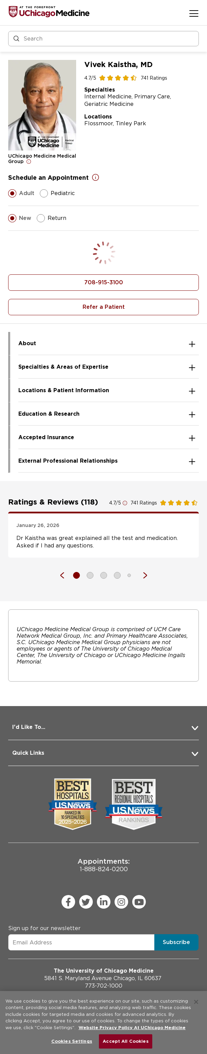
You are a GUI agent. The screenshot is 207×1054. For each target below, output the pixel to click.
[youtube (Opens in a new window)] (139, 902)
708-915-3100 (103, 282)
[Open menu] (194, 13)
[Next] (141, 575)
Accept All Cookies (125, 1041)
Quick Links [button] (28, 753)
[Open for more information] (29, 161)
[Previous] (65, 575)
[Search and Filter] (103, 38)
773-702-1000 (103, 986)
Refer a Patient (104, 307)
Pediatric (57, 193)
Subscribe (176, 942)
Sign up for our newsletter (44, 928)
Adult (21, 193)
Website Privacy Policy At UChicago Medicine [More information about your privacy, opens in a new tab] (132, 1027)
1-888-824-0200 (103, 865)
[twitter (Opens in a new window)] (86, 902)
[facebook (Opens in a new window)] (68, 902)
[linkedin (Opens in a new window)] (103, 902)
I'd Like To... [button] (28, 727)
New (19, 218)
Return (51, 218)
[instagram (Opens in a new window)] (121, 902)
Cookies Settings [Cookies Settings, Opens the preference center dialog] (71, 1041)
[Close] (196, 1001)
